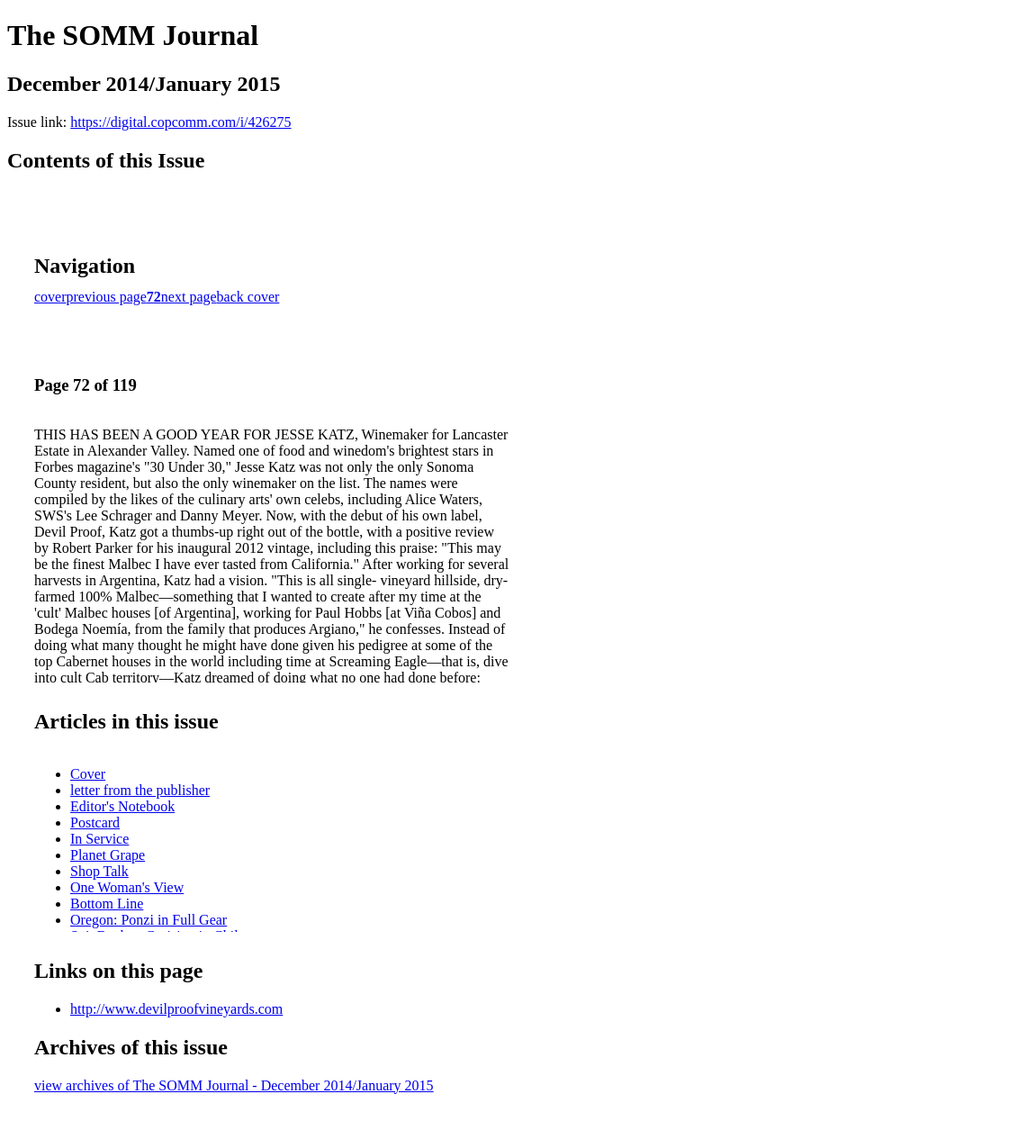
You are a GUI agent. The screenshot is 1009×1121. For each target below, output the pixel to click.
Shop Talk (99, 871)
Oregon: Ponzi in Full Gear (148, 919)
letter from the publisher (140, 790)
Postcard (95, 822)
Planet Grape (107, 855)
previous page (107, 296)
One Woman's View (127, 887)
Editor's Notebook (122, 806)
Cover (87, 774)
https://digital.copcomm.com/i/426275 (180, 122)
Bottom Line (106, 903)
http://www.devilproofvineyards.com (176, 1009)
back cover (248, 296)
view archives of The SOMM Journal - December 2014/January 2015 (234, 1085)
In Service (99, 838)
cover (50, 296)
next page (189, 296)
